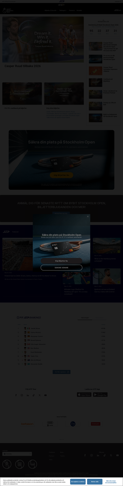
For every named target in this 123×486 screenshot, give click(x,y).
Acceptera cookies (77, 482)
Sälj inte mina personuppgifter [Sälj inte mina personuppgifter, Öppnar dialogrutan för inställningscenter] (110, 481)
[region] (61, 481)
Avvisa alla (94, 482)
